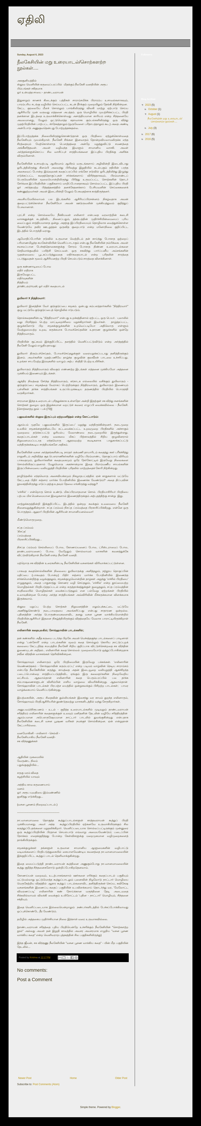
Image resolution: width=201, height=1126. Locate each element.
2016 (148, 139)
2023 (148, 104)
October (153, 109)
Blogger (115, 1107)
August (152, 114)
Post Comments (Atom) (46, 1084)
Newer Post (24, 1078)
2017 (148, 134)
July (151, 127)
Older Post (121, 1078)
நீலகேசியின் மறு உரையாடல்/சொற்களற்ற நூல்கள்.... (165, 120)
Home (18, 43)
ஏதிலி (31, 19)
